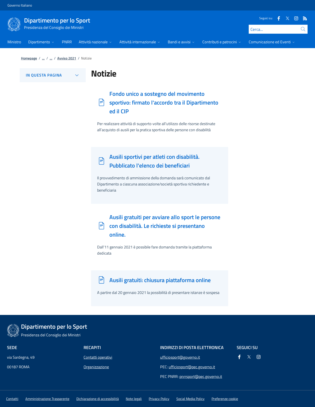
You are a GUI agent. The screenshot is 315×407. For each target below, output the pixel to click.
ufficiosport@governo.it (180, 357)
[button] (225, 398)
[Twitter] (285, 18)
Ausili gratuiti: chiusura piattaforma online (160, 280)
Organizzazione (96, 367)
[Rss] (303, 18)
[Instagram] (294, 18)
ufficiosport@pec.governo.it (192, 367)
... (43, 58)
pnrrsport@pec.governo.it (200, 376)
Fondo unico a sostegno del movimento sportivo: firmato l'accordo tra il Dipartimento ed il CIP (163, 102)
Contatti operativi (98, 357)
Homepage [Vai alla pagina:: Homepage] (29, 58)
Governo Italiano (19, 5)
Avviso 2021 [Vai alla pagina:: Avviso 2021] (66, 58)
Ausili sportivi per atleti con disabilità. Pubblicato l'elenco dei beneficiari (154, 161)
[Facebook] (277, 18)
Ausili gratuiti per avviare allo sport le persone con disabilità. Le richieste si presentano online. (164, 226)
